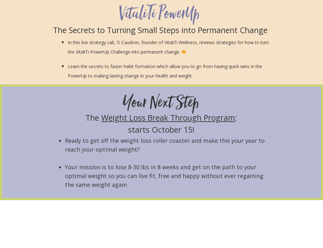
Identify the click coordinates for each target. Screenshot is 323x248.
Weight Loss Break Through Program (168, 117)
